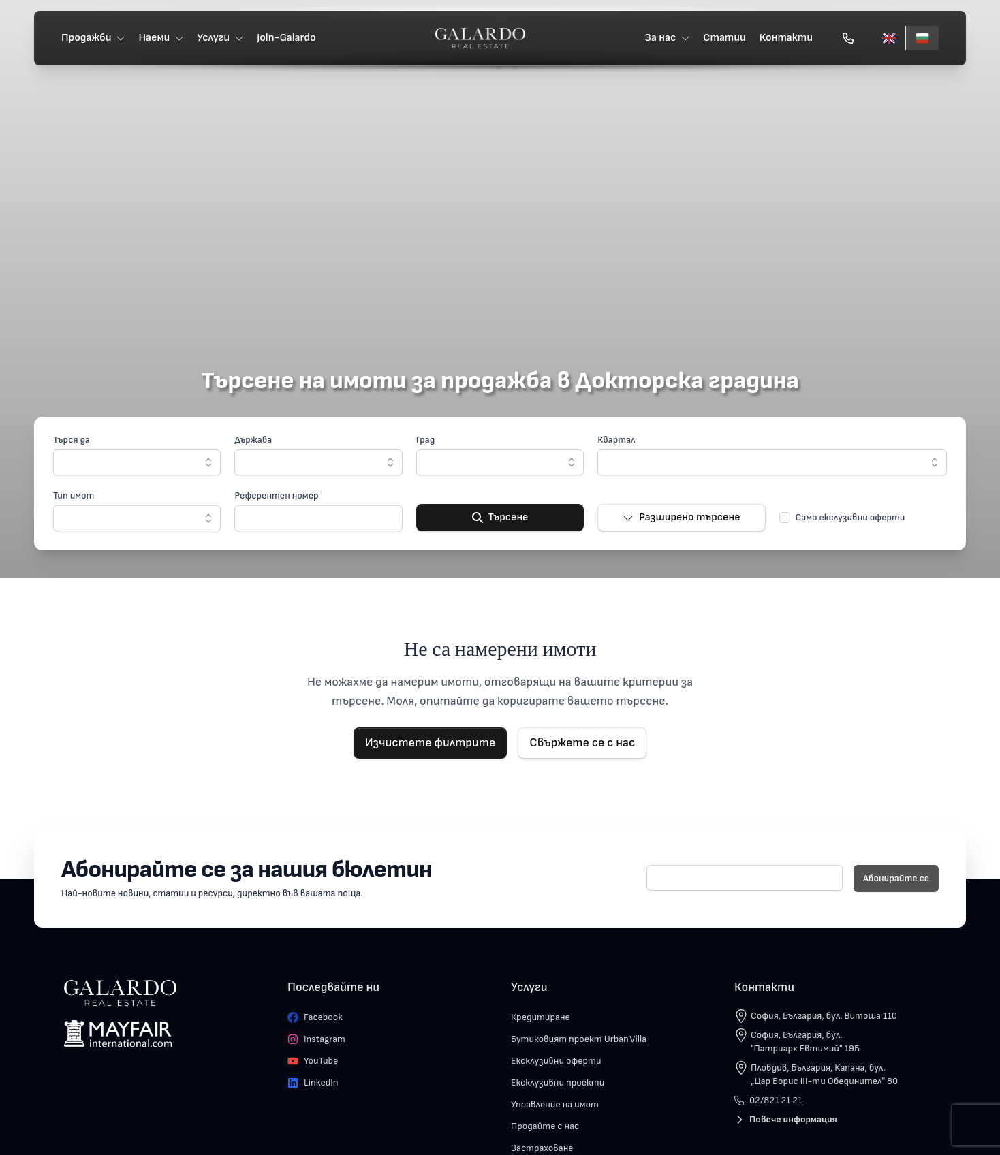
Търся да (71, 439)
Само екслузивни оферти (850, 517)
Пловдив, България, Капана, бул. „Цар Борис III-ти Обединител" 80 (824, 1074)
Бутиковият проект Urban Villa (578, 1039)
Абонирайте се (896, 878)
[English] (889, 38)
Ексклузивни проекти (557, 1082)
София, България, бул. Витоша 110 (824, 1016)
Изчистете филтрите (430, 742)
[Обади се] (848, 38)
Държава (253, 439)
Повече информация (785, 1119)
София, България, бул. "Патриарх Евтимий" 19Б (805, 1041)
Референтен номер (276, 495)
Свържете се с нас (582, 742)
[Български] (922, 38)
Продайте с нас (545, 1126)
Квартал (616, 439)
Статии (724, 37)
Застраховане (542, 1148)
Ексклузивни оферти (556, 1060)
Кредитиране (540, 1017)
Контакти (786, 37)
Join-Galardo (286, 37)
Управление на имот (555, 1104)
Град (425, 439)
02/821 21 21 (768, 1100)
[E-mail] (744, 878)
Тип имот (73, 495)
